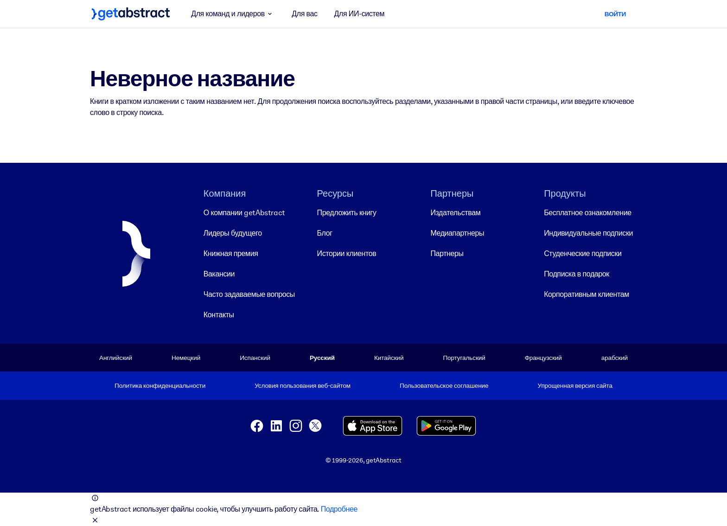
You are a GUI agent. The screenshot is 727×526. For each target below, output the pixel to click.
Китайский (388, 357)
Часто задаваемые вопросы (249, 294)
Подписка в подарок (576, 273)
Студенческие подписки (582, 253)
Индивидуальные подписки (588, 233)
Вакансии (219, 273)
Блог (324, 233)
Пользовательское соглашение (444, 385)
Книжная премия (231, 253)
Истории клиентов (346, 253)
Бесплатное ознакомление (587, 212)
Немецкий (186, 357)
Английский (115, 357)
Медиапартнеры (457, 233)
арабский (614, 357)
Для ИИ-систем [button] (359, 13)
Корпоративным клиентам (586, 294)
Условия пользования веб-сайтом (303, 385)
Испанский (255, 357)
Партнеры (446, 253)
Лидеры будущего (233, 233)
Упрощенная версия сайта (575, 385)
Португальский (464, 357)
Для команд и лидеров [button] (233, 13)
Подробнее (339, 509)
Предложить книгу (346, 212)
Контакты (219, 314)
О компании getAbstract (244, 212)
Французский (543, 357)
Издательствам (455, 212)
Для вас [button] (304, 13)
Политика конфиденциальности (160, 385)
